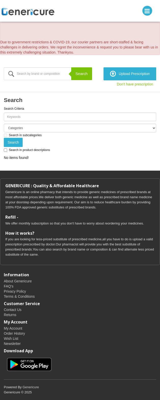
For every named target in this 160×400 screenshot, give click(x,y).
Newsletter (12, 344)
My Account (13, 328)
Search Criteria (14, 108)
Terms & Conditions (19, 296)
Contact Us (12, 310)
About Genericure (18, 281)
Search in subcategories (23, 135)
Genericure (31, 387)
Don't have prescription (135, 84)
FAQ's (8, 286)
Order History (14, 333)
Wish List (11, 338)
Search (82, 73)
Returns (10, 315)
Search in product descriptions (27, 150)
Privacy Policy (15, 291)
